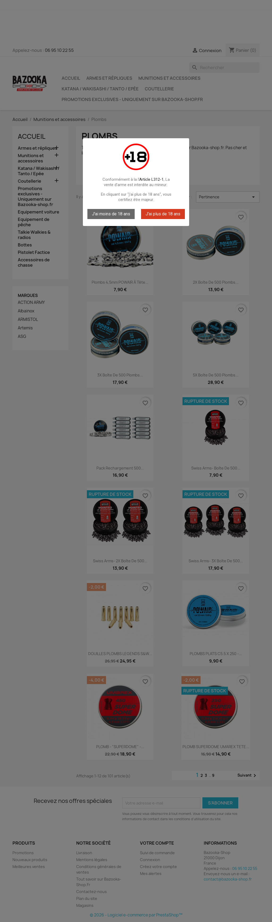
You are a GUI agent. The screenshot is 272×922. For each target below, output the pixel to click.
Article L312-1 (151, 179)
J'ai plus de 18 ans (163, 213)
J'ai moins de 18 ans (111, 213)
